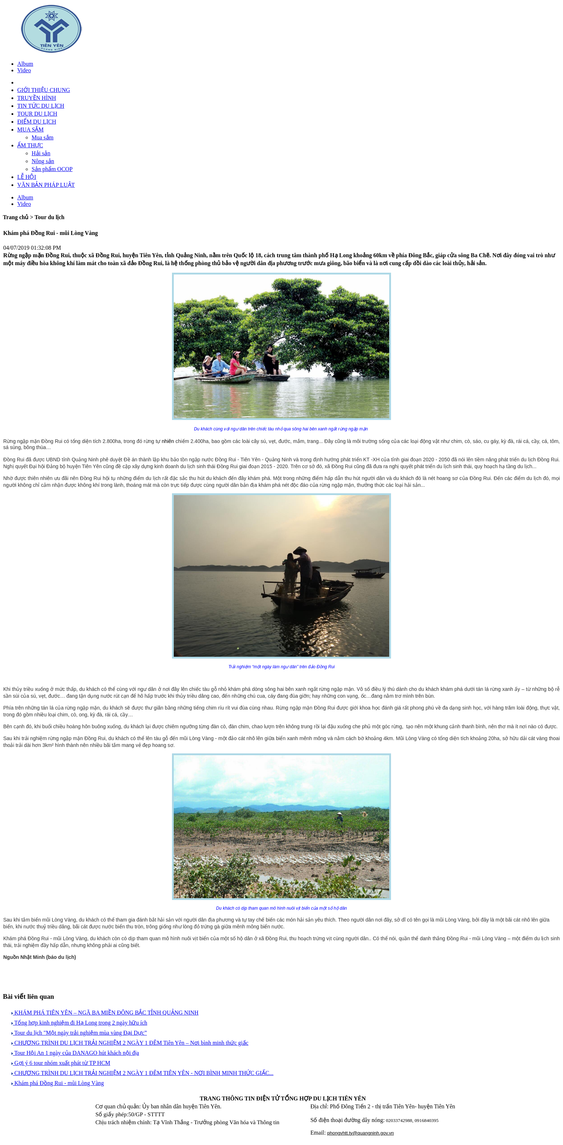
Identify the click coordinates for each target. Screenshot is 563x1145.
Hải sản (41, 153)
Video (24, 70)
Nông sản (43, 161)
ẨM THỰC (30, 145)
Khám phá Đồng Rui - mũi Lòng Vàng (57, 1083)
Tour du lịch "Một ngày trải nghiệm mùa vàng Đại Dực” (79, 1033)
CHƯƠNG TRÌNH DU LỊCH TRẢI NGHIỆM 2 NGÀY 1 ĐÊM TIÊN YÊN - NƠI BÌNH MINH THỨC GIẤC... (142, 1073)
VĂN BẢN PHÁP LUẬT (46, 185)
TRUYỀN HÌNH (36, 98)
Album (25, 64)
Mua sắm (42, 137)
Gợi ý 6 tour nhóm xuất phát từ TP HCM (60, 1063)
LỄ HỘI (26, 177)
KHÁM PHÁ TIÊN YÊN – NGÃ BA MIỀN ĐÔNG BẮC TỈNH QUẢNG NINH (105, 1013)
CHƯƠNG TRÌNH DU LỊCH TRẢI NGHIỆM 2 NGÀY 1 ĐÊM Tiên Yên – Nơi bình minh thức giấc (129, 1043)
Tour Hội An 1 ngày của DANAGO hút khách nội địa (75, 1053)
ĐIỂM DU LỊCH (36, 122)
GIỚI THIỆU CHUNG (43, 90)
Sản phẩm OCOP (52, 169)
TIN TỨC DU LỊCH (40, 106)
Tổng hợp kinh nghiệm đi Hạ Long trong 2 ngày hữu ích (79, 1023)
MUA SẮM (30, 129)
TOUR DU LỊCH (37, 114)
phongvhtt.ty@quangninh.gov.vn (360, 1133)
